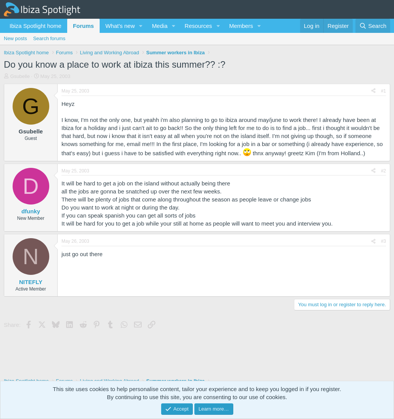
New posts (15, 38)
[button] (141, 26)
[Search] (372, 26)
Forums (83, 26)
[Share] (373, 91)
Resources (198, 26)
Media (160, 26)
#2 (383, 171)
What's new (120, 26)
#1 (383, 91)
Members (241, 26)
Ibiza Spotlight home (35, 26)
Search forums (49, 38)
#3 (383, 241)
